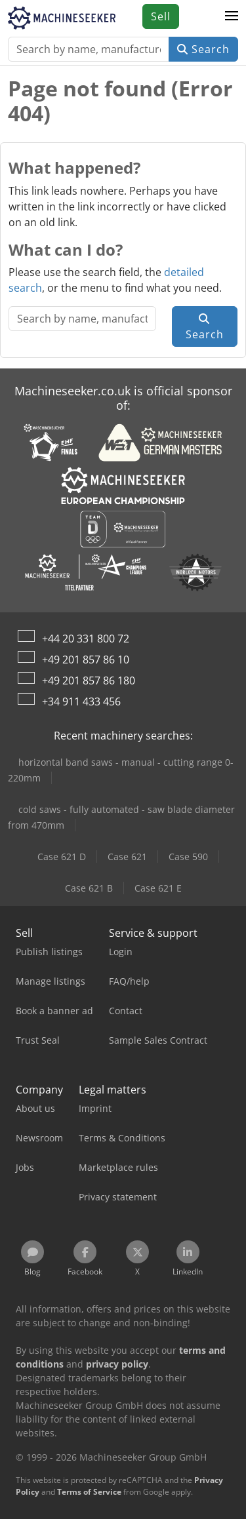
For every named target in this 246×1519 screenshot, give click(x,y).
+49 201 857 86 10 (85, 659)
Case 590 (188, 856)
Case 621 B (89, 888)
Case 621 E (158, 888)
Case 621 (127, 856)
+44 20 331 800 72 (85, 638)
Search (203, 49)
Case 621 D (61, 856)
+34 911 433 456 (81, 701)
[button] (231, 16)
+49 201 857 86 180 (88, 680)
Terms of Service (89, 1491)
